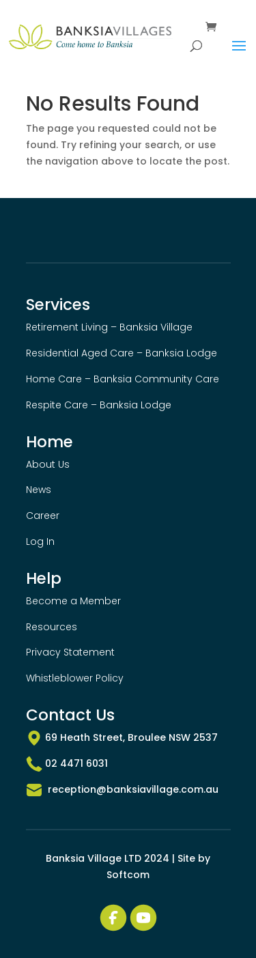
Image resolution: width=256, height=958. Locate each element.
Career (42, 515)
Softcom (128, 875)
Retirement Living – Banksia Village (109, 327)
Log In (40, 541)
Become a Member (73, 601)
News (38, 489)
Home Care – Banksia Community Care (122, 379)
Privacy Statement (70, 652)
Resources (51, 627)
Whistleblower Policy (75, 678)
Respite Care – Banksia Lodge (98, 405)
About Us (48, 464)
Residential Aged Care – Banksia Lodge (121, 353)
